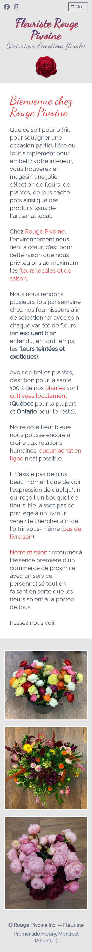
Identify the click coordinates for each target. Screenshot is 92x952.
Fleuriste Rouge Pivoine (46, 29)
